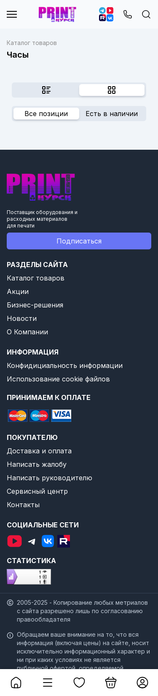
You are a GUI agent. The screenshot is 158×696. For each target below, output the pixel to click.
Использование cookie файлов (58, 379)
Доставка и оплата (39, 451)
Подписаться (79, 241)
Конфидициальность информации (65, 365)
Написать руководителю (49, 478)
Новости (22, 318)
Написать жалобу (37, 464)
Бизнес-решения (35, 305)
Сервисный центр (37, 491)
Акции (18, 291)
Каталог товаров (35, 278)
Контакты (23, 504)
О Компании (27, 332)
